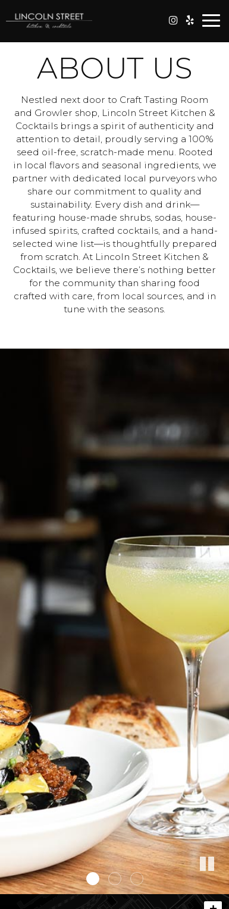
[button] (220, 885)
